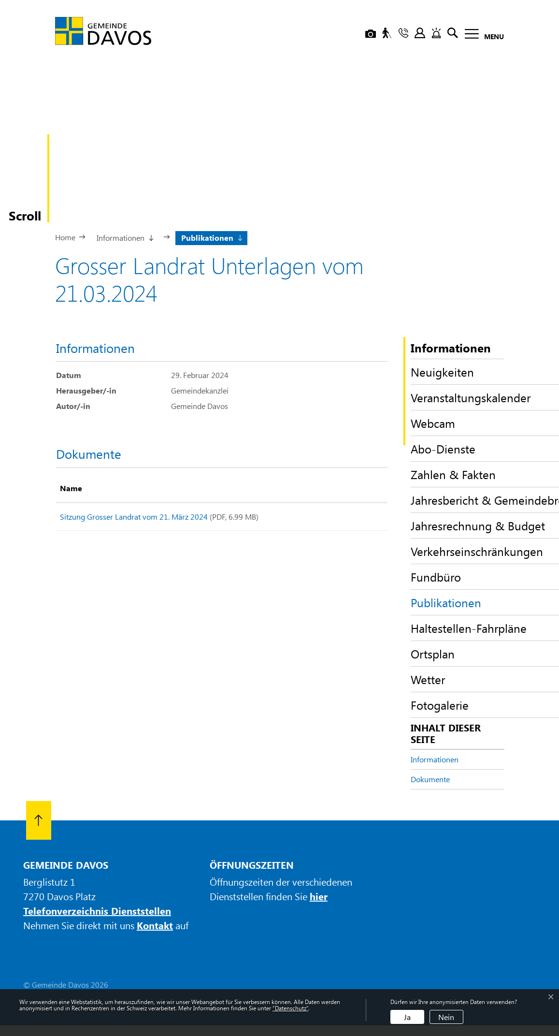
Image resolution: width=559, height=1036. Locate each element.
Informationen (435, 759)
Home (65, 237)
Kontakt (155, 925)
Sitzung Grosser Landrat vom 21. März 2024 (134, 516)
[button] (124, 237)
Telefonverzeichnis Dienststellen (97, 910)
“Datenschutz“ (290, 1008)
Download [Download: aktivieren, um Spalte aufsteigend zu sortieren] (350, 488)
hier (319, 896)
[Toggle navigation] (481, 35)
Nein (446, 1017)
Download (357, 518)
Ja (407, 1017)
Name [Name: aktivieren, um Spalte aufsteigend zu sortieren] (71, 488)
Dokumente (430, 779)
